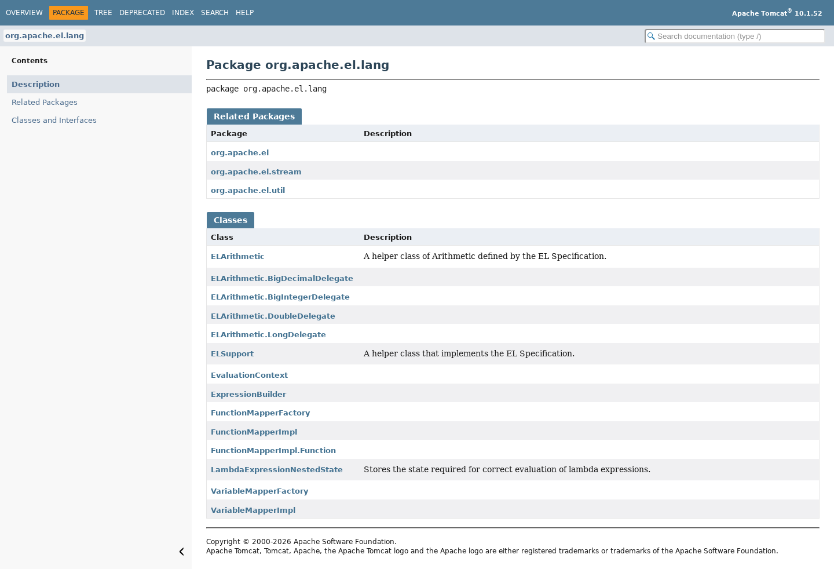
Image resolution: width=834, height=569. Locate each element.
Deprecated (142, 13)
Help (245, 13)
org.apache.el (240, 152)
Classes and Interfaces (54, 120)
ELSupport (232, 353)
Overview (24, 13)
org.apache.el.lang (44, 35)
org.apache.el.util (248, 190)
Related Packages (45, 102)
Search (215, 13)
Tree (103, 13)
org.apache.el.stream (256, 171)
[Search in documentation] (735, 36)
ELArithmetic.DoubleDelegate (273, 316)
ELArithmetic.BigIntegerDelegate (280, 297)
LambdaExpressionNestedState (277, 469)
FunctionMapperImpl (254, 432)
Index (183, 13)
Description (36, 84)
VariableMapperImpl (253, 510)
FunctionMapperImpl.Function (273, 450)
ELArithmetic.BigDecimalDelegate (282, 278)
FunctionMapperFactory (260, 412)
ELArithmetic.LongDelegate (268, 334)
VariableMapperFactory (259, 491)
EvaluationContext (249, 375)
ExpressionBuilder (248, 394)
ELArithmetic (238, 256)
